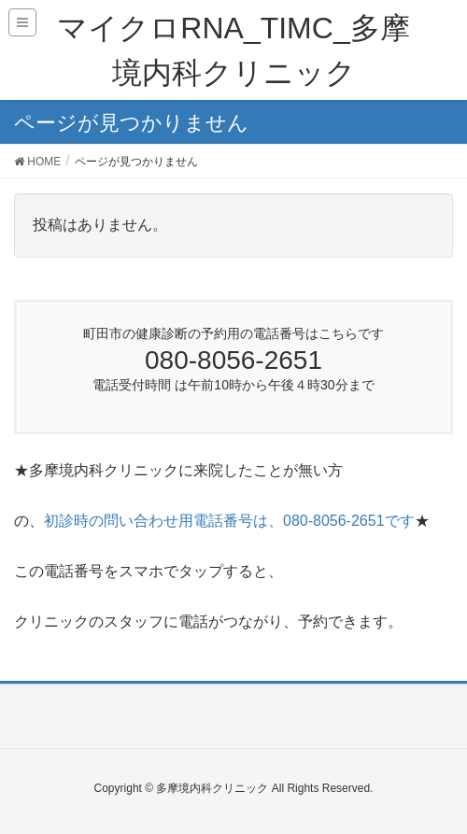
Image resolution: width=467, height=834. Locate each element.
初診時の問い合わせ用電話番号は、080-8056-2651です (229, 521)
